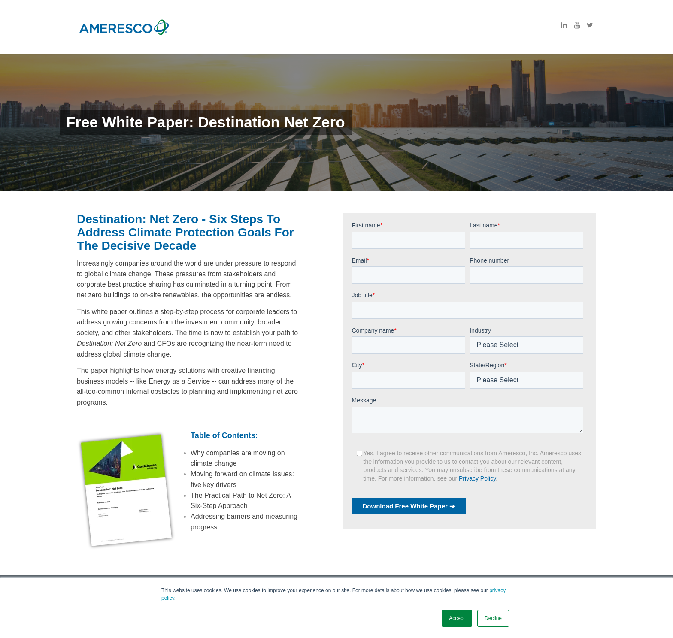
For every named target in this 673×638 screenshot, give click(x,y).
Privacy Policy (477, 478)
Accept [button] (457, 618)
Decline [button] (493, 618)
